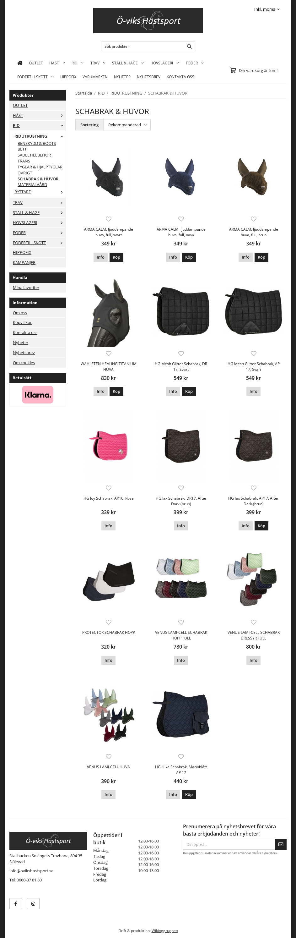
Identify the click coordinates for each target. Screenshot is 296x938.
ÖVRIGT (25, 173)
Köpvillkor (22, 322)
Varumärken (95, 76)
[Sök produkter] (141, 46)
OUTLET (36, 62)
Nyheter (122, 76)
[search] (188, 46)
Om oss (20, 312)
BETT (22, 149)
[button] (116, 257)
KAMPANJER (24, 262)
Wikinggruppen (165, 930)
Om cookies (24, 362)
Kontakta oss (25, 332)
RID (78, 62)
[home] (20, 63)
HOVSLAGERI (164, 62)
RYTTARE (40, 192)
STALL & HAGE (128, 62)
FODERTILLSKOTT (35, 76)
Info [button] (101, 257)
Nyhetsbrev (148, 76)
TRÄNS (24, 161)
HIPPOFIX (68, 76)
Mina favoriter (26, 287)
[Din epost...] (229, 844)
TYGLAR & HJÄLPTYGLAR (40, 167)
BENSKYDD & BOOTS (37, 143)
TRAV (98, 62)
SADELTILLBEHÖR (34, 155)
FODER (195, 62)
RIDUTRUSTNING (40, 136)
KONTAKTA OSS (180, 76)
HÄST (57, 62)
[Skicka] (281, 844)
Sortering (89, 125)
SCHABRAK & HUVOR (38, 179)
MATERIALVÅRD (32, 184)
